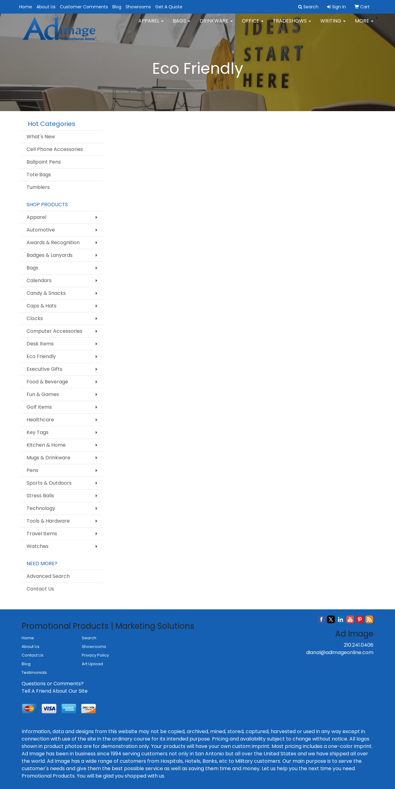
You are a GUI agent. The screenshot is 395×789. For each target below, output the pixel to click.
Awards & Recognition (53, 242)
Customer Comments (84, 7)
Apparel (151, 24)
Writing (333, 24)
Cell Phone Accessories (55, 149)
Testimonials (34, 672)
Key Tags (37, 432)
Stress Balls (40, 495)
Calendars (39, 280)
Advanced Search (48, 576)
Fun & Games (43, 394)
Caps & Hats (41, 305)
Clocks (35, 318)
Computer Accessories (54, 331)
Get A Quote (168, 7)
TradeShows (292, 24)
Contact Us (40, 588)
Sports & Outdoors (49, 482)
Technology (41, 508)
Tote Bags (39, 174)
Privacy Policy (95, 655)
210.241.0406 (358, 645)
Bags (181, 24)
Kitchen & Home (46, 445)
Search (89, 638)
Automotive (41, 229)
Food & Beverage (47, 381)
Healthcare (40, 419)
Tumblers (38, 187)
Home (25, 7)
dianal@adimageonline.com (339, 652)
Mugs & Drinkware (48, 457)
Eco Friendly (41, 356)
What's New (41, 136)
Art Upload (92, 664)
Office (253, 24)
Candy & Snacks (46, 293)
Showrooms (138, 7)
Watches (37, 546)
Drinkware (216, 24)
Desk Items (40, 343)
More (364, 24)
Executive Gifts (44, 369)
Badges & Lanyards (50, 255)
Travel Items (42, 533)
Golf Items (39, 407)
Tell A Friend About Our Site (55, 691)
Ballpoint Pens (44, 161)
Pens (32, 470)
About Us (46, 7)
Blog (116, 7)
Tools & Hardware (48, 520)
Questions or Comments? (53, 683)
